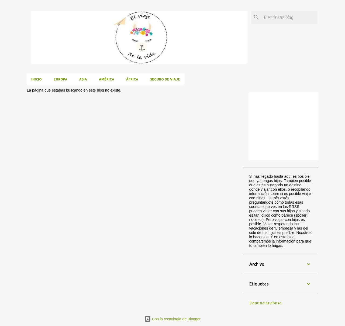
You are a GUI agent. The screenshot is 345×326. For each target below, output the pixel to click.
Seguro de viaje (165, 79)
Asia (83, 79)
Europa (60, 79)
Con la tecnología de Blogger (172, 319)
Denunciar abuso (265, 303)
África (132, 79)
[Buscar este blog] (290, 17)
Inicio (36, 79)
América (106, 79)
